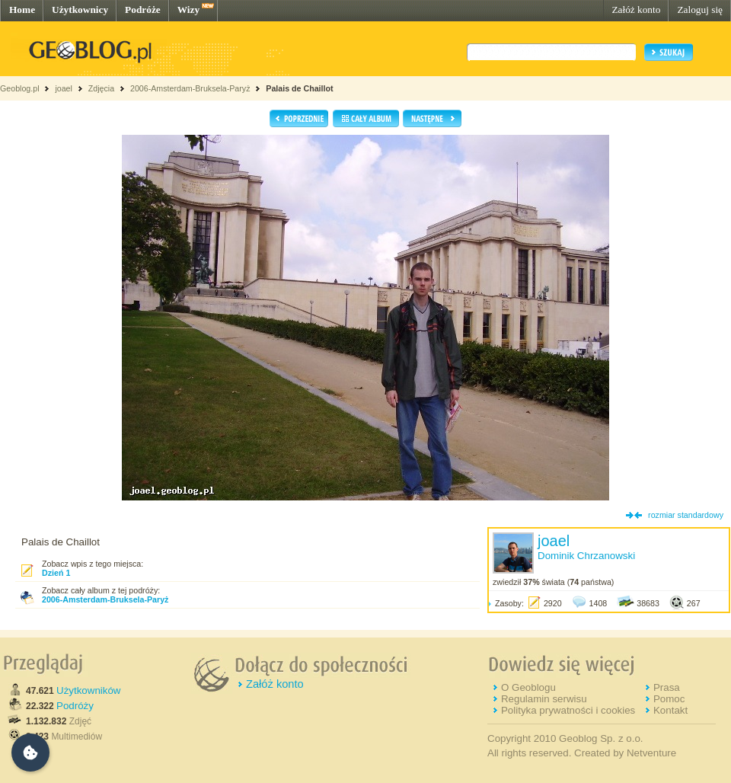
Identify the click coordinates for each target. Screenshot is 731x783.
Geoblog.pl (20, 88)
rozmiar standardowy (685, 514)
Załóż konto (635, 9)
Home (22, 9)
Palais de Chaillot (299, 88)
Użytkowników (88, 690)
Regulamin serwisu (544, 699)
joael (63, 88)
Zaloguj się (700, 9)
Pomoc (669, 699)
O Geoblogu (528, 687)
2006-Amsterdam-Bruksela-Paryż (190, 88)
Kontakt (670, 710)
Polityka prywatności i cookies (568, 710)
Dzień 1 (56, 572)
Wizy (188, 9)
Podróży (75, 705)
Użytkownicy (80, 9)
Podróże (143, 9)
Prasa (666, 687)
